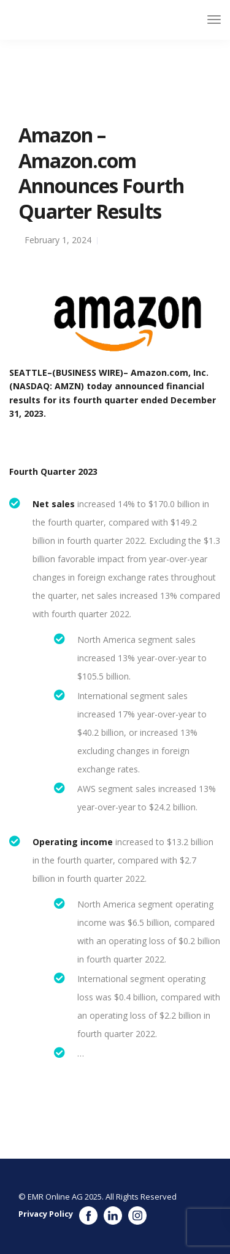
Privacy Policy (45, 1213)
